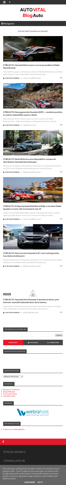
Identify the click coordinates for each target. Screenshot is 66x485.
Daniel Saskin (9, 106)
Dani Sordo (8, 201)
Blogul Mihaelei (9, 392)
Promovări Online (10, 394)
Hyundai (7, 294)
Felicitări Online (9, 396)
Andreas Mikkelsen (11, 59)
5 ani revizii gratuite (11, 248)
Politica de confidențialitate (14, 429)
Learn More (29, 482)
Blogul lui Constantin (11, 389)
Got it (40, 482)
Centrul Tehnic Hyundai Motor (16, 154)
